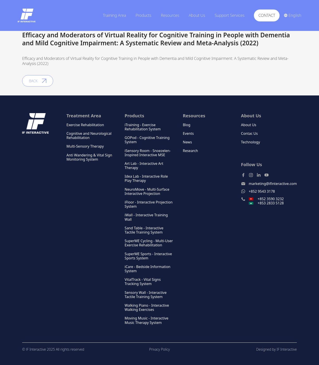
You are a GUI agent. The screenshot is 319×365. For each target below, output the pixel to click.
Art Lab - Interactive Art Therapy (144, 166)
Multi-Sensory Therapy (85, 146)
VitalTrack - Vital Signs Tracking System (143, 282)
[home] (26, 15)
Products (143, 15)
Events (188, 133)
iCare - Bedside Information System (148, 269)
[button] (116, 15)
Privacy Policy (159, 349)
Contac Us (249, 133)
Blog (186, 125)
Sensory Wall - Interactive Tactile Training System (146, 295)
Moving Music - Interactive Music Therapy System (146, 320)
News (187, 142)
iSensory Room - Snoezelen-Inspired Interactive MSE (148, 153)
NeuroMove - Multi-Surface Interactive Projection (147, 191)
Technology (250, 142)
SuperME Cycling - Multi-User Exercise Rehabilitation (149, 243)
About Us (248, 125)
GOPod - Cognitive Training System (147, 140)
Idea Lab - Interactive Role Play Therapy (146, 178)
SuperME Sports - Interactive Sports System (148, 256)
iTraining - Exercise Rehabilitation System (143, 127)
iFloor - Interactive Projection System (149, 204)
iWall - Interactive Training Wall (146, 217)
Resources (194, 115)
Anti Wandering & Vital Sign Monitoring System (89, 157)
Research (190, 151)
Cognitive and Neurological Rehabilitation (88, 135)
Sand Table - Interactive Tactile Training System (144, 230)
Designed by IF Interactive (276, 349)
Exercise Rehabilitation (85, 125)
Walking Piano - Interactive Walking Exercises (147, 307)
